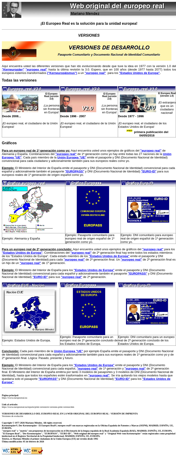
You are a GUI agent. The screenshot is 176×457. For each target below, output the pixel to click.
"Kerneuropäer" (13, 69)
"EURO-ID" (149, 171)
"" (82, 157)
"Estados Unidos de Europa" (139, 73)
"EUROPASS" (74, 171)
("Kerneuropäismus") (62, 73)
